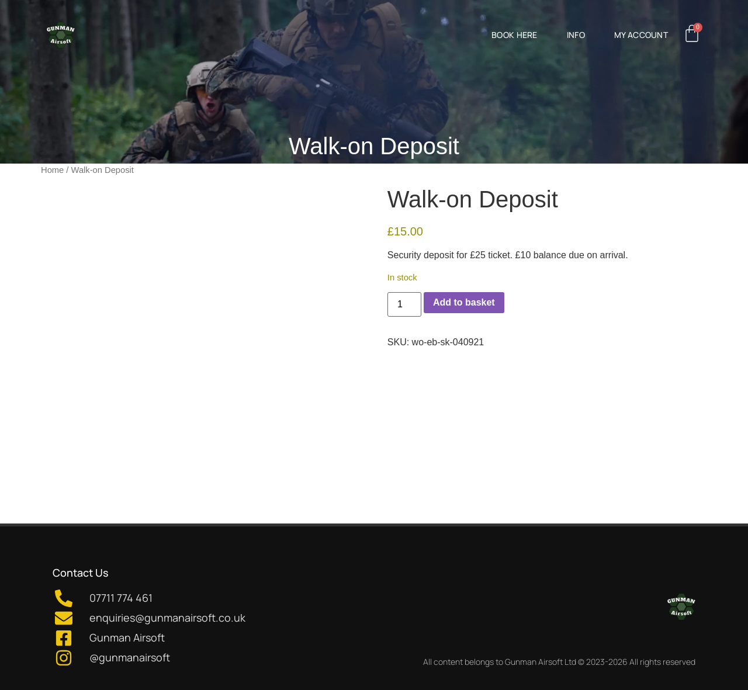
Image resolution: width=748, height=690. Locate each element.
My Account (641, 34)
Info (576, 34)
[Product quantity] (404, 304)
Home (52, 170)
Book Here (514, 34)
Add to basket (464, 302)
